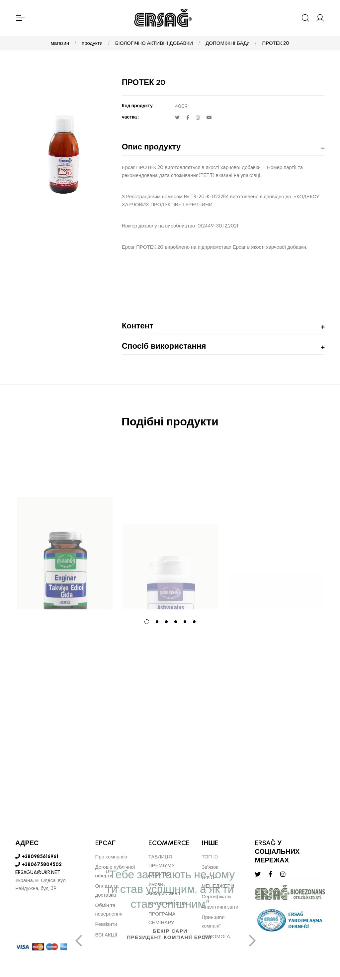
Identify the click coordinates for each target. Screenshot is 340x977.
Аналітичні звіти (220, 907)
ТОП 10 (210, 857)
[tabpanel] (65, 527)
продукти (92, 43)
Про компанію (111, 857)
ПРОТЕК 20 (275, 43)
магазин (60, 43)
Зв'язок (210, 867)
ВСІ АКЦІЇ (106, 935)
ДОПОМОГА (216, 936)
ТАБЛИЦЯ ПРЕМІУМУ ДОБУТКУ (161, 865)
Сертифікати (216, 897)
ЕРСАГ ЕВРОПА (167, 904)
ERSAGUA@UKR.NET (37, 872)
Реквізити (106, 924)
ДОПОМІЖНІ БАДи (227, 43)
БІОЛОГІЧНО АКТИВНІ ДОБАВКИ (154, 43)
